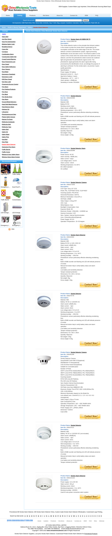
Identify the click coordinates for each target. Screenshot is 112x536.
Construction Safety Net (9, 56)
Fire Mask (5, 94)
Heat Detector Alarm (8, 107)
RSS (11, 229)
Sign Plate (5, 142)
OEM (86, 15)
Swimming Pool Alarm (8, 147)
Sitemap (101, 521)
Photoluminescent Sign (9, 114)
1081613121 (70, 427)
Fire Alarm (5, 86)
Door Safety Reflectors (9, 66)
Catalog (19, 15)
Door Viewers (6, 69)
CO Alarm (5, 51)
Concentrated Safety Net (17, 200)
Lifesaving (5, 112)
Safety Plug (5, 137)
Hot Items (46, 15)
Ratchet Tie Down (7, 119)
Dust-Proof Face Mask (17, 187)
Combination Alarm (8, 54)
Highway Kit (5, 109)
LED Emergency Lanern (6, 212)
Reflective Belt (6, 124)
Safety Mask (5, 134)
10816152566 (70, 98)
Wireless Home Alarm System (11, 157)
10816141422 (70, 478)
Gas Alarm (5, 99)
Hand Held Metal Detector (9, 104)
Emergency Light (7, 76)
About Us (60, 15)
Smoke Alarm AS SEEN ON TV (80, 39)
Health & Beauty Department (17, 27)
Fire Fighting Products (8, 89)
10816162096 (70, 150)
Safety (30, 27)
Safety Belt (5, 129)
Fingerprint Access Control (10, 84)
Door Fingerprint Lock (8, 61)
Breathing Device (7, 46)
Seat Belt (4, 139)
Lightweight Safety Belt (6, 174)
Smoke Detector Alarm (78, 148)
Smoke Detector (76, 96)
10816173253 (70, 184)
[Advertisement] (11, 245)
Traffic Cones (6, 152)
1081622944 (70, 237)
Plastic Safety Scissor (8, 117)
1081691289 (70, 354)
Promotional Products (90, 534)
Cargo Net (5, 49)
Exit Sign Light (6, 81)
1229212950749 (71, 41)
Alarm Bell (5, 36)
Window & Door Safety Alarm (10, 154)
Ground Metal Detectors (9, 102)
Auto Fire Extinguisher (9, 41)
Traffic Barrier (6, 149)
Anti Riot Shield (6, 39)
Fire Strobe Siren (7, 97)
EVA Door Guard (7, 79)
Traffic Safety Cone (17, 174)
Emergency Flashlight (8, 74)
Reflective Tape (6, 127)
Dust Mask (5, 71)
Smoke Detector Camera (79, 182)
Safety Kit (5, 132)
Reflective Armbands (8, 122)
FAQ (96, 15)
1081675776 (70, 296)
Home (8, 15)
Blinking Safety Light (8, 44)
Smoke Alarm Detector (40, 27)
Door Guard (5, 64)
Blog (95, 521)
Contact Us (73, 15)
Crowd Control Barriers (9, 59)
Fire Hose (5, 92)
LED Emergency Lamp (17, 212)
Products (32, 15)
